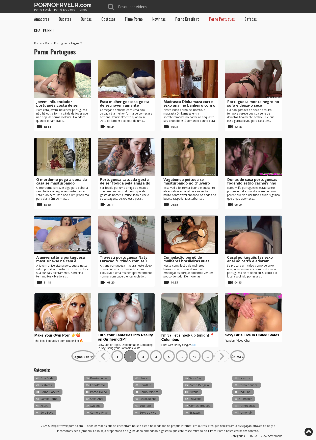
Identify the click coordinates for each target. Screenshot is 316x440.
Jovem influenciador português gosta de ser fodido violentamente (57, 105)
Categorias (238, 436)
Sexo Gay (195, 378)
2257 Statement (271, 436)
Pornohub (245, 412)
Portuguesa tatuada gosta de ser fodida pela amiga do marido (125, 183)
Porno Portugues (222, 19)
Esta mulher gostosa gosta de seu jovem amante (124, 103)
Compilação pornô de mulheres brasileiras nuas (186, 259)
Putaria (194, 392)
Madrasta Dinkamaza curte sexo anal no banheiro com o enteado (189, 105)
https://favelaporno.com (67, 426)
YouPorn (145, 406)
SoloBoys (47, 412)
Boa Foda (47, 378)
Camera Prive (99, 412)
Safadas (250, 19)
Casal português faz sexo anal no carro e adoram (250, 259)
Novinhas (159, 19)
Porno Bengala (199, 385)
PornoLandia (247, 406)
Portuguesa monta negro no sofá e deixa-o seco (253, 103)
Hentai (144, 378)
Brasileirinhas (98, 378)
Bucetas (65, 19)
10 (194, 357)
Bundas (86, 19)
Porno (38, 43)
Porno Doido (98, 392)
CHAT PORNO (44, 30)
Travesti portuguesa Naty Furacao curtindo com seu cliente (123, 261)
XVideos (95, 406)
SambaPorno (49, 399)
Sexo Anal (96, 399)
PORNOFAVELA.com (62, 5)
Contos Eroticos (199, 406)
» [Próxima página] (221, 356)
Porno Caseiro (50, 392)
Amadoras (41, 19)
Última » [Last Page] (237, 357)
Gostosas (108, 19)
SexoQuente (148, 399)
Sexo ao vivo (148, 412)
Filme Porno (134, 19)
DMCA (253, 436)
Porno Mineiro (149, 392)
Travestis (195, 399)
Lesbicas (46, 385)
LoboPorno (97, 385)
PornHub (145, 385)
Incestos (244, 378)
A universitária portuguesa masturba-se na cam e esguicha (60, 261)
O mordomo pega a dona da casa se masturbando (61, 181)
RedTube (245, 392)
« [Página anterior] (103, 356)
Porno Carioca (248, 385)
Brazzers (195, 412)
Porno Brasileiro (187, 19)
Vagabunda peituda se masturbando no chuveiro (186, 181)
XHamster (245, 399)
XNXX (44, 406)
